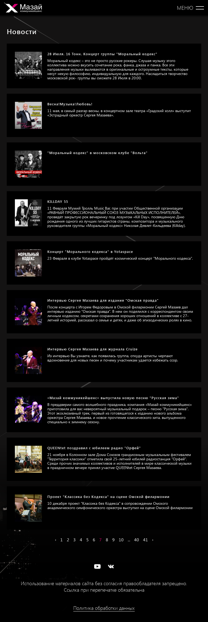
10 (121, 539)
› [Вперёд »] (152, 539)
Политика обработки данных (104, 608)
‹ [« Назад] (55, 539)
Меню (185, 7)
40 (136, 539)
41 (145, 539)
